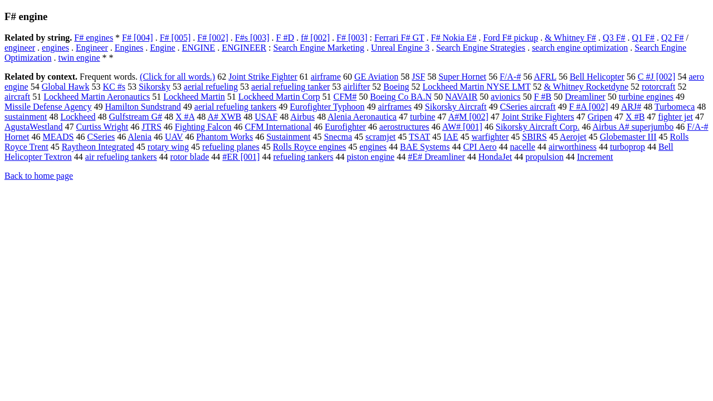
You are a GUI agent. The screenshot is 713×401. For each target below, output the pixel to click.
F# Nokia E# (454, 37)
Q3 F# (614, 37)
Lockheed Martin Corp (279, 96)
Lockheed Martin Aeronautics (96, 96)
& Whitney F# (570, 37)
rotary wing (168, 146)
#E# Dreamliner (436, 157)
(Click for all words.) (177, 76)
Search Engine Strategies (480, 47)
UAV (174, 136)
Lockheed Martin (194, 96)
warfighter (490, 136)
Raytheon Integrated (98, 146)
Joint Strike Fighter (262, 76)
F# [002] (212, 37)
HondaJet (495, 157)
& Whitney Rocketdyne (586, 86)
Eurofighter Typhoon (327, 106)
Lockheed (77, 116)
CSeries (101, 136)
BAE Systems (425, 146)
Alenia (140, 136)
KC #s (113, 86)
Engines (129, 47)
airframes (394, 106)
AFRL (545, 76)
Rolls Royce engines (309, 146)
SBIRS (534, 136)
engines (55, 47)
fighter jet (675, 116)
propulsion (544, 157)
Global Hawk (66, 86)
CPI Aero (479, 146)
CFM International (278, 126)
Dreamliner (585, 96)
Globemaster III (628, 136)
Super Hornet (462, 76)
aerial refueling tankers (235, 106)
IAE (450, 136)
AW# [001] (462, 126)
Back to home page (38, 175)
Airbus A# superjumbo (633, 126)
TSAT (419, 136)
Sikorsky (154, 86)
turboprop (627, 146)
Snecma (338, 136)
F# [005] (175, 37)
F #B (542, 96)
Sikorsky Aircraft (456, 106)
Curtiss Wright (102, 126)
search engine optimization (580, 47)
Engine (162, 47)
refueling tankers (303, 157)
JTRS (151, 126)
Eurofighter (345, 126)
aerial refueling (211, 86)
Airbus (302, 116)
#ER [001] (241, 157)
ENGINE (199, 47)
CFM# (344, 96)
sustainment (25, 116)
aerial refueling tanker (290, 86)
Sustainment (288, 136)
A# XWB (224, 116)
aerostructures (404, 126)
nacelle (522, 146)
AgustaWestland (33, 126)
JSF (418, 76)
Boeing (396, 86)
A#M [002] (468, 116)
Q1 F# (643, 37)
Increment (595, 157)
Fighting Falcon (203, 126)
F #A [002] (588, 106)
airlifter (356, 86)
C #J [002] (657, 76)
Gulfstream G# (136, 116)
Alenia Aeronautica (362, 116)
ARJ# (631, 106)
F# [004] (137, 37)
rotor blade (189, 157)
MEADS (58, 136)
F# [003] (352, 37)
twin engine (79, 57)
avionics (505, 96)
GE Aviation (376, 76)
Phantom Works (224, 136)
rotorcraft (658, 86)
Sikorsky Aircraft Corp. (538, 126)
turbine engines (646, 96)
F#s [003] (252, 37)
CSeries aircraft (528, 106)
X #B (635, 116)
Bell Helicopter (597, 76)
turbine (422, 116)
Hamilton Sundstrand (142, 106)
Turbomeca (675, 106)
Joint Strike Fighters (538, 116)
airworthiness (573, 146)
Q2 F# (672, 37)
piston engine (370, 157)
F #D (285, 37)
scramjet (380, 136)
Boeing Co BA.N (401, 96)
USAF (266, 116)
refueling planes (231, 146)
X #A (184, 116)
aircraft (17, 96)
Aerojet (573, 136)
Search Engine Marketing (319, 47)
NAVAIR (461, 96)
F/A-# (510, 76)
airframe (326, 76)
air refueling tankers (121, 157)
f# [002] (315, 37)
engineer (19, 47)
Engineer (92, 47)
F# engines (93, 37)
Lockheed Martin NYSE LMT (477, 86)
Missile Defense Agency (47, 106)
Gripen (600, 116)
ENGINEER (244, 47)
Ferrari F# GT (399, 37)
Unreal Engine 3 (400, 47)
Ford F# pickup (510, 37)
